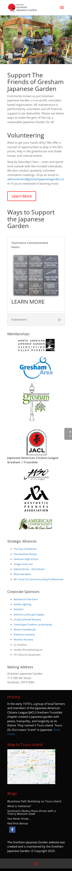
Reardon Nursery (23, 639)
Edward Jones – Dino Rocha (29, 569)
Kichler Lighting (22, 604)
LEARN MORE (28, 301)
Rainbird (18, 609)
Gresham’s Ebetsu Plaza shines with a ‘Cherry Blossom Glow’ (31, 812)
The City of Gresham (25, 549)
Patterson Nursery (24, 634)
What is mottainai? (19, 806)
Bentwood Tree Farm (26, 599)
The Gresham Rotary (25, 554)
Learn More (22, 196)
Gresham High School (26, 559)
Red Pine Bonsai (17, 823)
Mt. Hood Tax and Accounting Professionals (38, 579)
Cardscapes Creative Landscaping (33, 624)
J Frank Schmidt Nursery (27, 619)
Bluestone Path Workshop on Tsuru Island (34, 801)
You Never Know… (19, 818)
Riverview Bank (22, 574)
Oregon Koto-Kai (23, 564)
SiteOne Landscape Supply (29, 614)
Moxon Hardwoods (25, 629)
